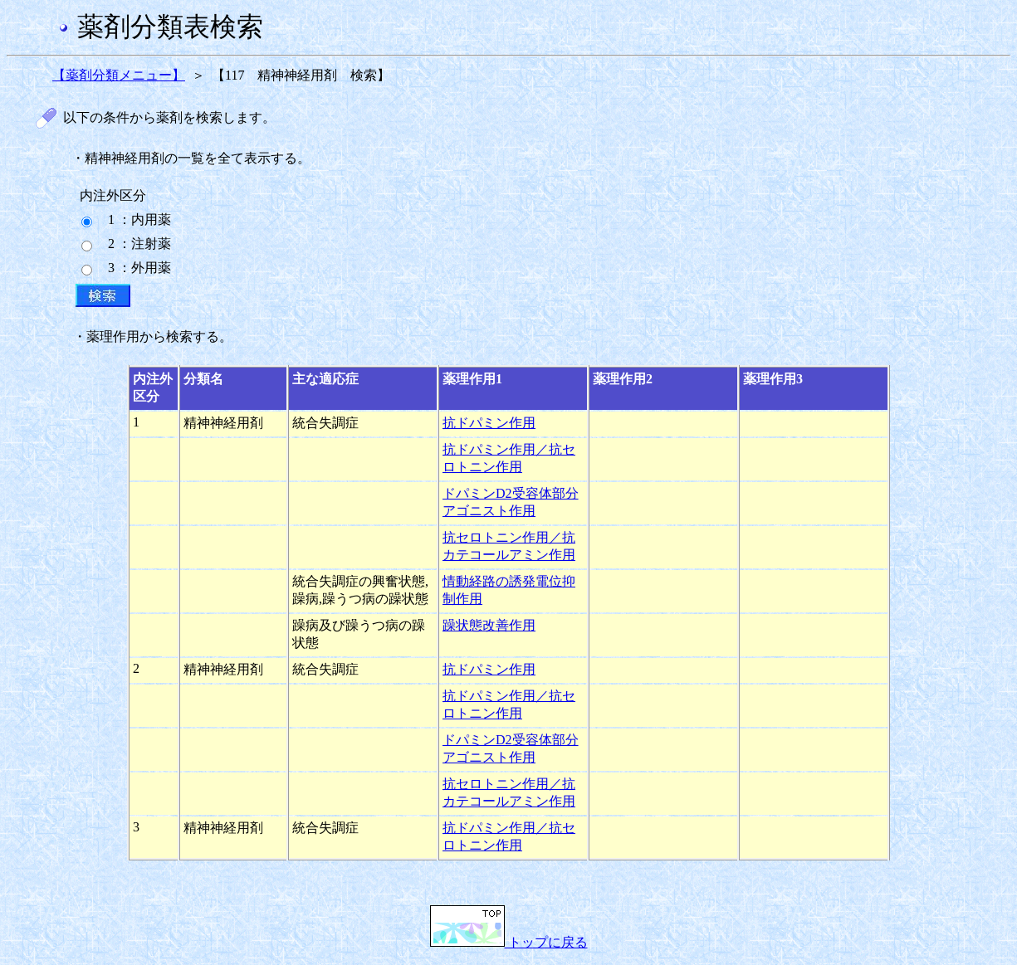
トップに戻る (509, 942)
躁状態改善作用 (488, 625)
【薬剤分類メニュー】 (118, 75)
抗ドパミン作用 (488, 423)
